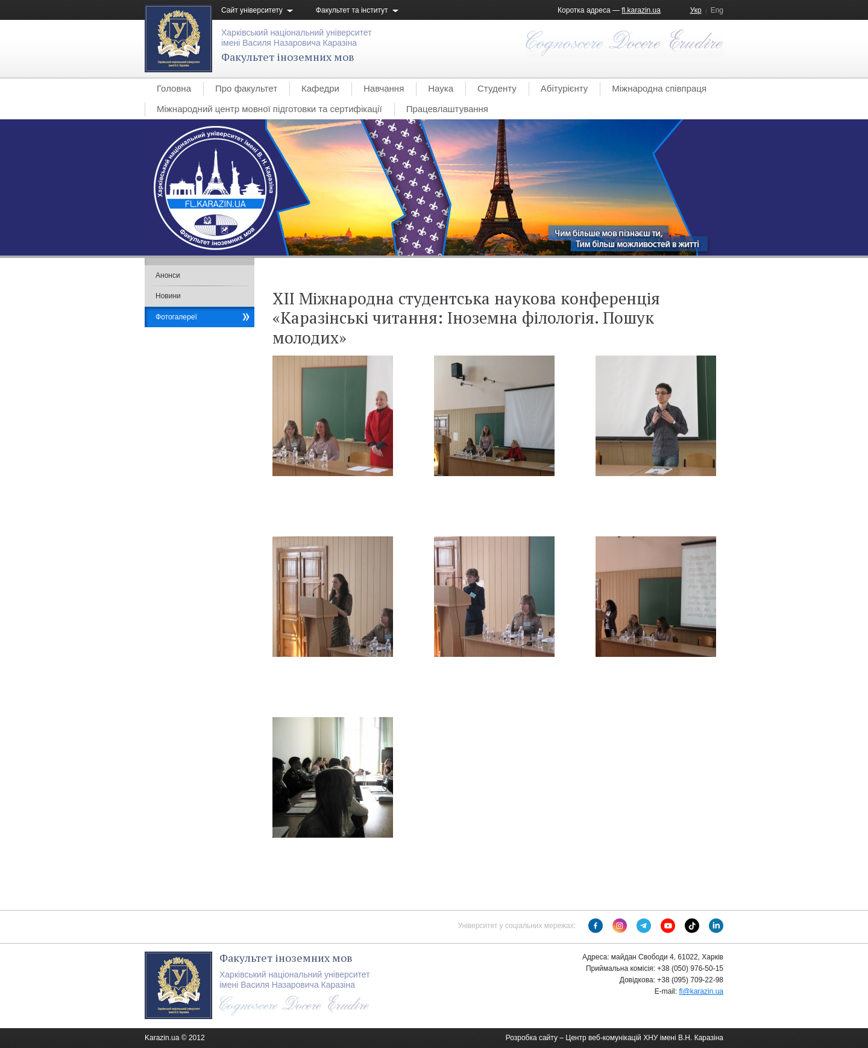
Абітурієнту (564, 88)
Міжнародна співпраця (659, 88)
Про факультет (246, 88)
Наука (440, 88)
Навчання (383, 88)
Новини (168, 296)
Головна (174, 88)
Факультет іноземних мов (287, 56)
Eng (717, 10)
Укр (696, 10)
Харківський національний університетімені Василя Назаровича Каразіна (296, 38)
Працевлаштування (447, 109)
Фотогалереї (176, 317)
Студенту (497, 88)
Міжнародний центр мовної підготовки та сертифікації (269, 109)
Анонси (168, 275)
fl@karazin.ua (701, 991)
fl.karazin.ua (641, 10)
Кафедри (320, 88)
